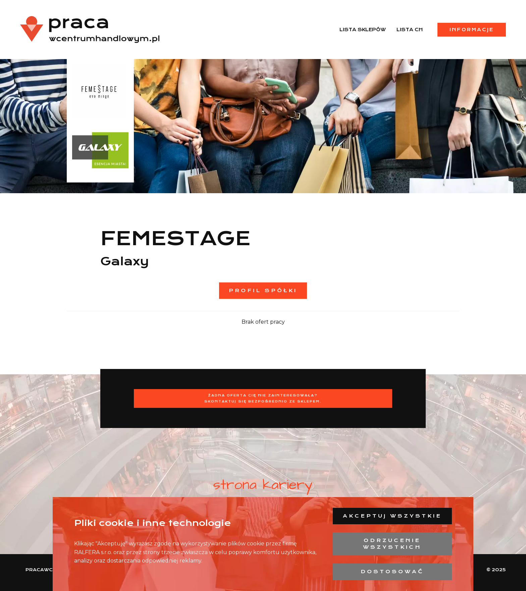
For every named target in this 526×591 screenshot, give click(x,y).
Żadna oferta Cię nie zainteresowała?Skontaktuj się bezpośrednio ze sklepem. (263, 398)
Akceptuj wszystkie (392, 516)
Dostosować (392, 572)
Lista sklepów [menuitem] (362, 29)
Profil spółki (263, 290)
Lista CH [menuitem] (410, 29)
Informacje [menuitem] (472, 29)
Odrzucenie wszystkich (392, 543)
